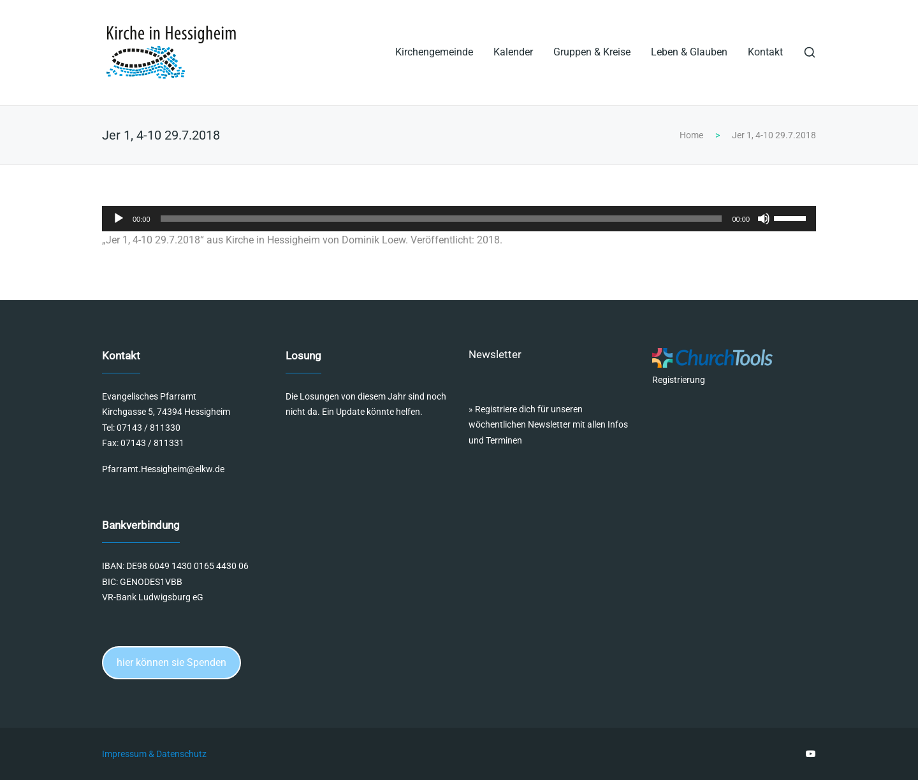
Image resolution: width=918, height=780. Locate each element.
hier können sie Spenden (171, 662)
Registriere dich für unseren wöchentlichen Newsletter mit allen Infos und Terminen (548, 424)
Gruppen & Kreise (591, 52)
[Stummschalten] (763, 218)
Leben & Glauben (689, 52)
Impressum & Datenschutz (154, 754)
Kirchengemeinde (434, 52)
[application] (459, 218)
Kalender (513, 52)
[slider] (441, 218)
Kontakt (765, 52)
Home (691, 135)
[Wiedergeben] (118, 218)
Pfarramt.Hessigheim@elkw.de (163, 469)
